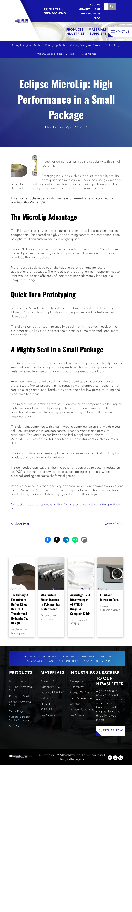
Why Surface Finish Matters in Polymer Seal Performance (50, 602)
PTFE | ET (46, 709)
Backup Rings (17, 681)
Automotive (76, 687)
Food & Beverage (80, 698)
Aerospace (76, 681)
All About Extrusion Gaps (109, 597)
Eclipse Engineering (93, 755)
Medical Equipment (81, 709)
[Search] (112, 6)
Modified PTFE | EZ (52, 692)
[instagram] (120, 758)
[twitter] (115, 758)
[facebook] (110, 758)
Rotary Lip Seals (19, 696)
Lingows (79, 759)
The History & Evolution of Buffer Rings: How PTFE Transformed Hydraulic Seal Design (20, 609)
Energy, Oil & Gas (80, 692)
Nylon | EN (47, 698)
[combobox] (106, 6)
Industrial (75, 704)
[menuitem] (91, 5)
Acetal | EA (47, 681)
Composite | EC (50, 687)
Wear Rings (16, 711)
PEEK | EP (46, 704)
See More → (16, 726)
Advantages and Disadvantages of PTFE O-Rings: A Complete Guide (80, 604)
